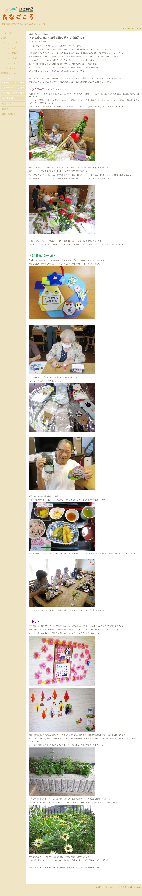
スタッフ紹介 (6, 104)
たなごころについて (9, 43)
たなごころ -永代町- (9, 58)
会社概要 (4, 109)
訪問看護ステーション (10, 73)
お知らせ (4, 38)
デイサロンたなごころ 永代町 (13, 83)
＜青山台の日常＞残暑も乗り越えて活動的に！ (57, 38)
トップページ (6, 33)
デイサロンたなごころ (111, 887)
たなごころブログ (8, 78)
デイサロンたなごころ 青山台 (38, 41)
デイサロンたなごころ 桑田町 (13, 88)
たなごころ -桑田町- (9, 53)
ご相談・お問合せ (8, 114)
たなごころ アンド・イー (11, 63)
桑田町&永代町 (8, 98)
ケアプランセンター (9, 68)
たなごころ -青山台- (9, 48)
